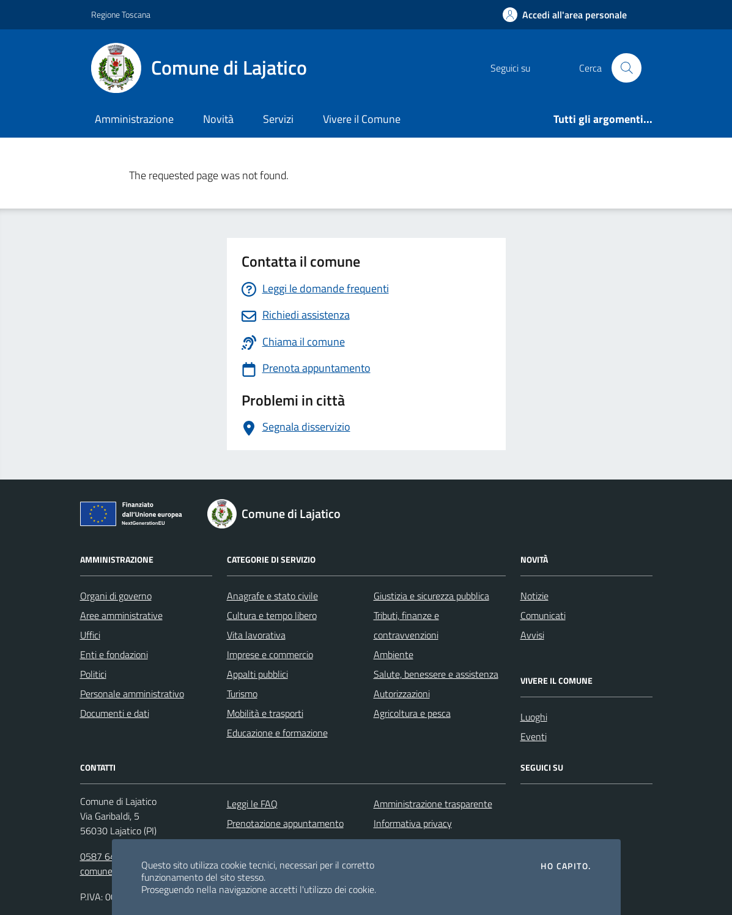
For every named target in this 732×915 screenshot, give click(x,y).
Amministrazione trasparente (433, 803)
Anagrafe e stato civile (272, 595)
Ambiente (393, 654)
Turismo (242, 693)
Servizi (278, 119)
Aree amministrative (121, 615)
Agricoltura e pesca (412, 713)
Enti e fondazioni (114, 654)
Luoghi (533, 716)
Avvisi (532, 635)
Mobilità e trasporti (265, 713)
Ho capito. (566, 866)
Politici (93, 674)
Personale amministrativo (132, 693)
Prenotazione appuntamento (285, 823)
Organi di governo (116, 595)
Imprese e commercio (270, 654)
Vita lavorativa (256, 635)
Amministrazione (134, 119)
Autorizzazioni (402, 693)
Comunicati (543, 615)
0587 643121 (109, 856)
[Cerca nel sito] (626, 68)
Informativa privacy (413, 823)
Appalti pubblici (257, 674)
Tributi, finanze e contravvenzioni (406, 625)
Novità (218, 119)
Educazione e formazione (277, 732)
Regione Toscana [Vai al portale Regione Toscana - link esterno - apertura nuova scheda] (120, 14)
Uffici (90, 635)
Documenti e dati (114, 713)
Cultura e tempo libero (272, 615)
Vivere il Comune (362, 119)
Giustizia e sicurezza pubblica (431, 595)
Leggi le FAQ (252, 803)
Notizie (534, 595)
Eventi (533, 736)
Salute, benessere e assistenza (436, 674)
